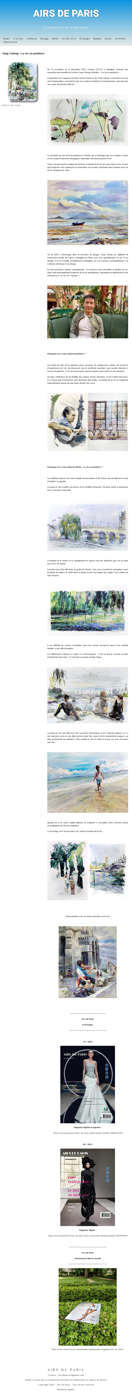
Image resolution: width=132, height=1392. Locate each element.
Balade (97, 39)
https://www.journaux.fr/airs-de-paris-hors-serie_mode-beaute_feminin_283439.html (87, 1235)
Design (44, 39)
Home (6, 39)
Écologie (85, 39)
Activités (120, 39)
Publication (10, 42)
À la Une (18, 39)
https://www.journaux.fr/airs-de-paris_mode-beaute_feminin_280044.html (87, 1133)
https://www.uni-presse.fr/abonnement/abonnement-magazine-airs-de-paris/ (88, 1349)
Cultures (32, 39)
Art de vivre (69, 39)
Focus (108, 39)
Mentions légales (66, 1389)
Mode (55, 39)
